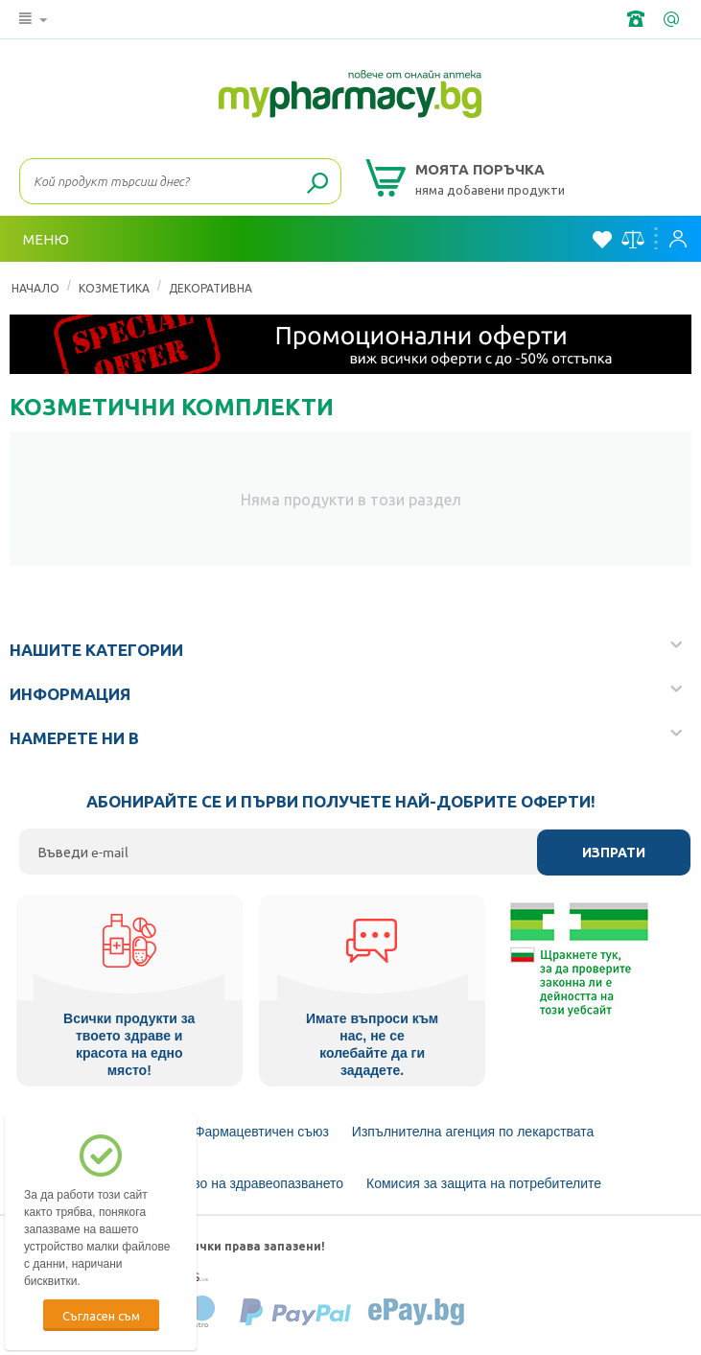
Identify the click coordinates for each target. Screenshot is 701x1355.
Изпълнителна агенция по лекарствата (473, 1130)
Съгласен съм (101, 1315)
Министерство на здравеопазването (231, 1182)
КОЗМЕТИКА (114, 287)
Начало (35, 287)
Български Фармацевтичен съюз (228, 1130)
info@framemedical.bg (673, 19)
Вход (677, 238)
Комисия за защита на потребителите (483, 1182)
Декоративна (210, 287)
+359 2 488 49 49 (637, 19)
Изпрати (613, 852)
